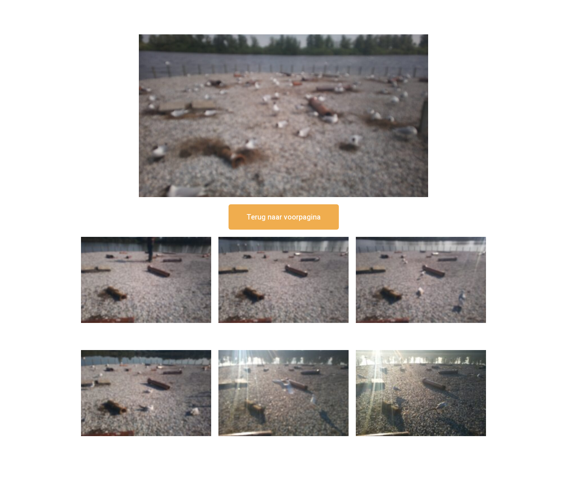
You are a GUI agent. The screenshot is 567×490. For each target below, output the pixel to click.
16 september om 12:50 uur (146, 329)
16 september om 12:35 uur (283, 329)
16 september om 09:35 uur (283, 442)
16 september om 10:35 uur (146, 442)
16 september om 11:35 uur (421, 329)
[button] (284, 217)
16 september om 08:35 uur (421, 442)
